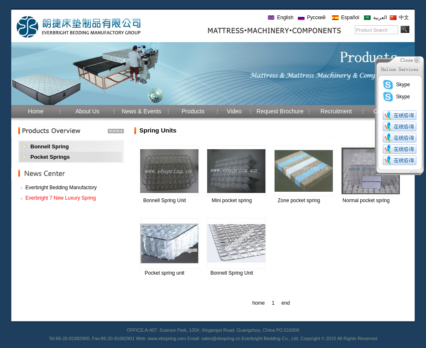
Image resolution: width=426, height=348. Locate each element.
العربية (380, 17)
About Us (87, 111)
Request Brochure (280, 111)
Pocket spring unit (164, 273)
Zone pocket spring (298, 200)
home (258, 303)
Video (234, 111)
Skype (396, 85)
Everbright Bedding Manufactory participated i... (61, 189)
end (285, 303)
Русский (316, 17)
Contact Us (387, 111)
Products (192, 111)
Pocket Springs (50, 157)
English (285, 17)
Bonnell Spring (49, 146)
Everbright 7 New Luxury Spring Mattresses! (60, 199)
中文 (404, 17)
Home (35, 111)
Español (350, 17)
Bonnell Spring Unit (164, 200)
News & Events (141, 111)
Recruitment (336, 111)
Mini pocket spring (232, 200)
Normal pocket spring (365, 200)
